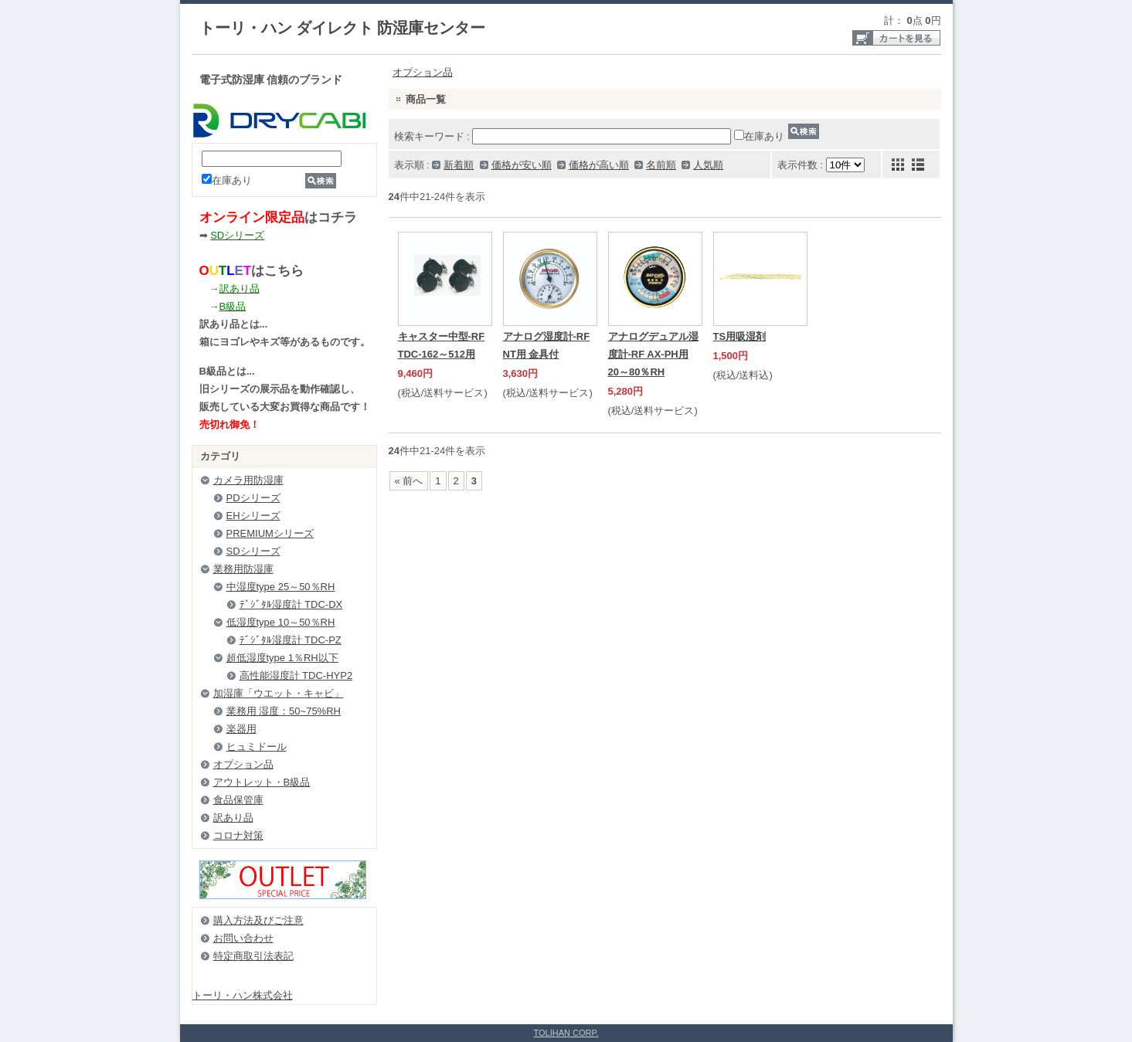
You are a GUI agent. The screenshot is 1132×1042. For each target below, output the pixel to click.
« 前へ (409, 481)
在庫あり (227, 180)
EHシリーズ (253, 515)
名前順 (661, 165)
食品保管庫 (238, 800)
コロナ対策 (238, 835)
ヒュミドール (256, 746)
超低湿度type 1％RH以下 (282, 658)
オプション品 (243, 764)
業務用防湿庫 (243, 569)
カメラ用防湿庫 (248, 480)
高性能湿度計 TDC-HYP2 (296, 675)
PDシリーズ (253, 498)
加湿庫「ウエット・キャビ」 (278, 693)
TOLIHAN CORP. (566, 1032)
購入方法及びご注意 (258, 920)
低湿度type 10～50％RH (280, 622)
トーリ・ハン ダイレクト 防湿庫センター (342, 27)
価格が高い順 (599, 165)
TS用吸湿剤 (740, 336)
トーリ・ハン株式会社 (242, 995)
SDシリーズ (253, 551)
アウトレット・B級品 (262, 782)
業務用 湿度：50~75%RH (283, 711)
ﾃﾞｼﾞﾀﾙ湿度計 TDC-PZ (291, 640)
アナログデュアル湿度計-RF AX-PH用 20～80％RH (653, 354)
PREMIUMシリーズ (270, 533)
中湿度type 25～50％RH (280, 586)
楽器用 (241, 729)
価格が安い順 (521, 165)
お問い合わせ (243, 938)
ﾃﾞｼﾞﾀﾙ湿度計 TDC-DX (291, 604)
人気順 (708, 165)
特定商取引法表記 (253, 956)
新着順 (459, 165)
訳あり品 (233, 817)
